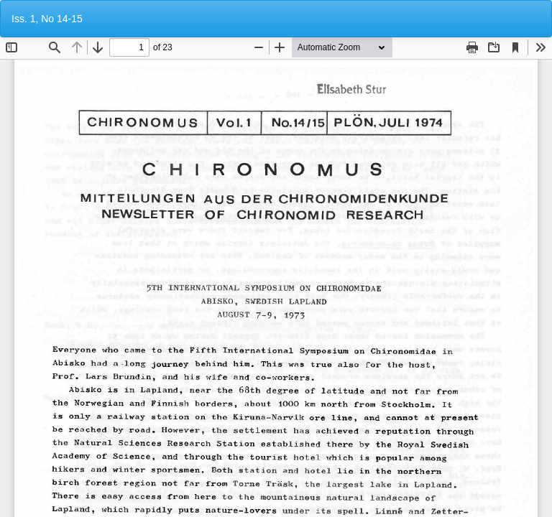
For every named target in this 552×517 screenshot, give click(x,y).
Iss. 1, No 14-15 (47, 18)
